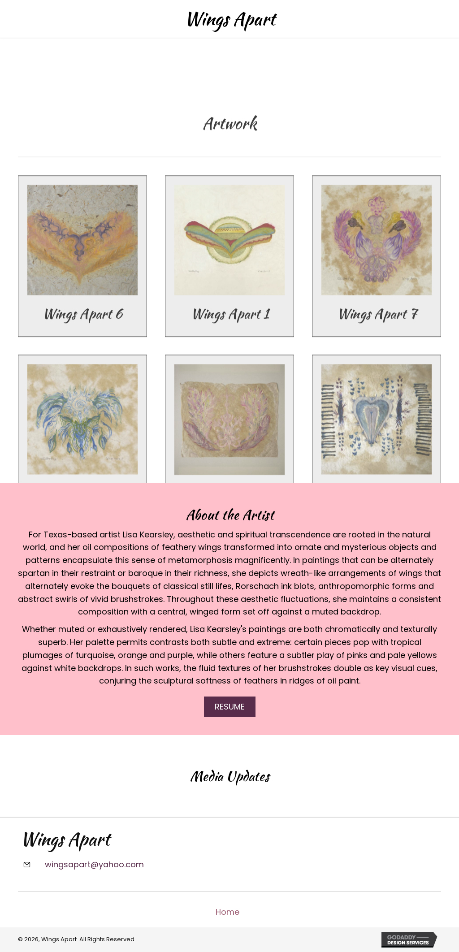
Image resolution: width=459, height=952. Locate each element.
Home (227, 911)
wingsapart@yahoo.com (94, 864)
